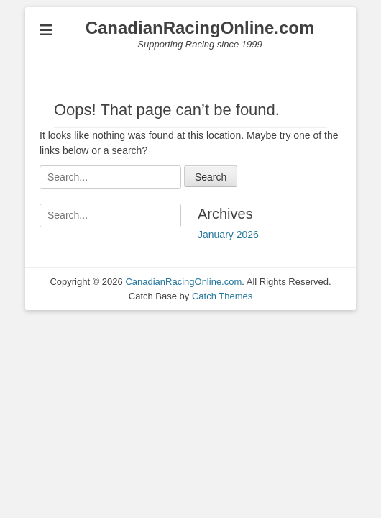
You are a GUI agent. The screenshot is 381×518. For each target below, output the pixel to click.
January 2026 (228, 234)
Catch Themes (222, 296)
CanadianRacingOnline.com (200, 27)
